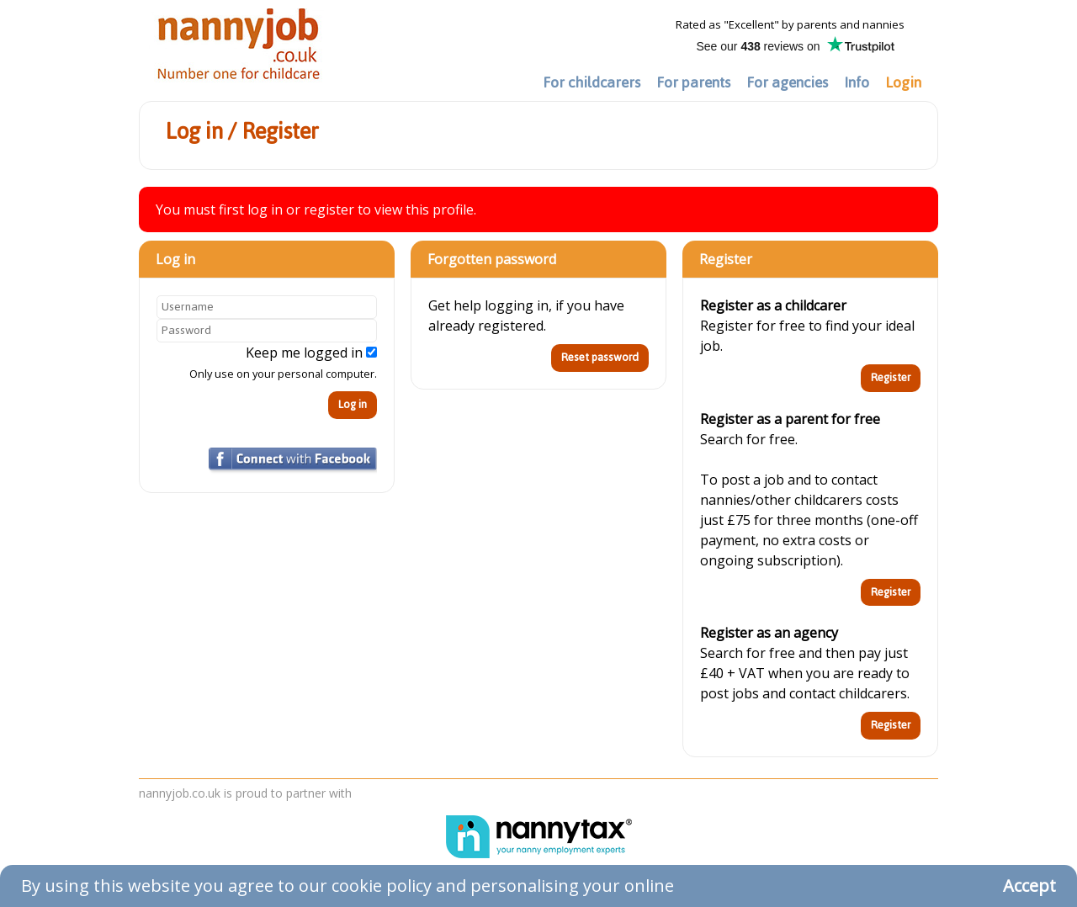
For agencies (787, 82)
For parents (693, 82)
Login (903, 82)
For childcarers (591, 82)
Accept (1029, 885)
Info (856, 82)
